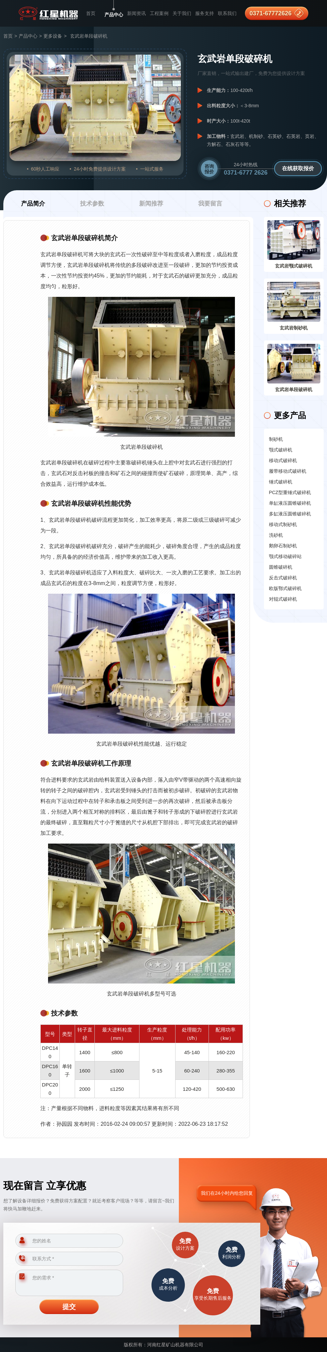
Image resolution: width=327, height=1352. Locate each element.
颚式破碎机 (280, 449)
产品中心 (113, 14)
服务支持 (204, 13)
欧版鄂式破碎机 (285, 588)
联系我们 (227, 13)
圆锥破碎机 (280, 567)
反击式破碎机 (283, 577)
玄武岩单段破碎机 (293, 389)
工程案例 (159, 13)
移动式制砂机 (283, 524)
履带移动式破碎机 (287, 471)
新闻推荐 (151, 203)
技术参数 (92, 203)
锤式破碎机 (280, 481)
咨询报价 (209, 169)
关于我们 (182, 13)
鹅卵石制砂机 (283, 545)
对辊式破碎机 (283, 599)
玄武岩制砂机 (294, 328)
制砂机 (276, 439)
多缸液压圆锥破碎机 (290, 513)
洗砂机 (276, 535)
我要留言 (210, 203)
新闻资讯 (136, 13)
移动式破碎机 (283, 460)
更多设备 (52, 36)
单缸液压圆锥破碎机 (290, 503)
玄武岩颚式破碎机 (293, 266)
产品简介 (33, 203)
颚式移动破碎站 (285, 556)
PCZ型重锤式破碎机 (290, 492)
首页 (90, 13)
